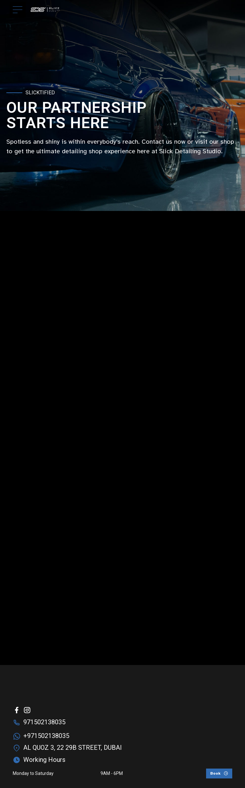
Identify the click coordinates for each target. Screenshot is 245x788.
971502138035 (44, 722)
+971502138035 (46, 736)
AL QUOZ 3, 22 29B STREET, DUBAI (72, 747)
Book (215, 773)
